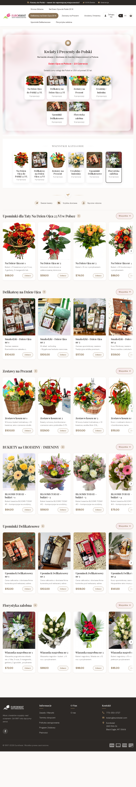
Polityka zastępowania (49, 758)
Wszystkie (125, 255)
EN (125, 16)
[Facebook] (5, 766)
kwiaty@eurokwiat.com (116, 753)
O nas (73, 748)
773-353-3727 (113, 748)
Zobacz (29, 314)
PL (121, 16)
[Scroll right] (131, 289)
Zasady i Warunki (46, 748)
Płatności (43, 768)
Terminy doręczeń (47, 753)
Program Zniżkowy (47, 763)
